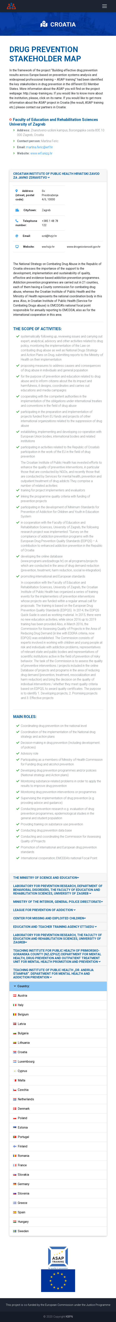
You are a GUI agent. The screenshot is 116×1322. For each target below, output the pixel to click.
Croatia (20, 1052)
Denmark (21, 1108)
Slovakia (21, 1174)
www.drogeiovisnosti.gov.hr (84, 246)
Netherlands (23, 1099)
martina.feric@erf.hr (39, 147)
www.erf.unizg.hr (41, 153)
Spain (19, 1212)
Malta (19, 1080)
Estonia (20, 1127)
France (20, 1165)
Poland (20, 1118)
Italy (18, 1005)
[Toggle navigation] (104, 7)
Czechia (20, 1090)
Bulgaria (20, 1033)
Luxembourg (23, 1061)
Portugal (21, 1137)
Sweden (21, 1231)
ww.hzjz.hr (48, 246)
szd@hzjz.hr (49, 236)
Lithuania (21, 1043)
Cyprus (20, 1071)
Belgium (21, 1014)
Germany (21, 1184)
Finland (20, 1146)
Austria (20, 995)
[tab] (58, 176)
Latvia (19, 1024)
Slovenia (21, 1193)
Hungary (21, 1222)
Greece (20, 1203)
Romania (21, 1156)
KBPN (69, 1316)
